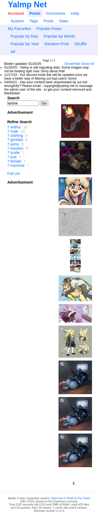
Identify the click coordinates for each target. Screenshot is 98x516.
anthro (15, 127)
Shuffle (80, 43)
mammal (17, 165)
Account (16, 13)
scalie (15, 153)
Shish (70, 498)
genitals (16, 140)
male (14, 131)
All (12, 51)
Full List (13, 173)
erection (17, 148)
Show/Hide (72, 64)
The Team (83, 498)
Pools (48, 21)
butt (13, 157)
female (15, 161)
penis (14, 144)
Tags (34, 21)
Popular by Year (24, 43)
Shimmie (57, 498)
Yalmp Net (27, 4)
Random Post (56, 43)
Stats (63, 21)
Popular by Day (24, 36)
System (17, 21)
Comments (55, 13)
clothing (16, 135)
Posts (35, 13)
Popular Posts (48, 28)
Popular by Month (59, 36)
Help (75, 13)
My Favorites (19, 28)
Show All (87, 64)
